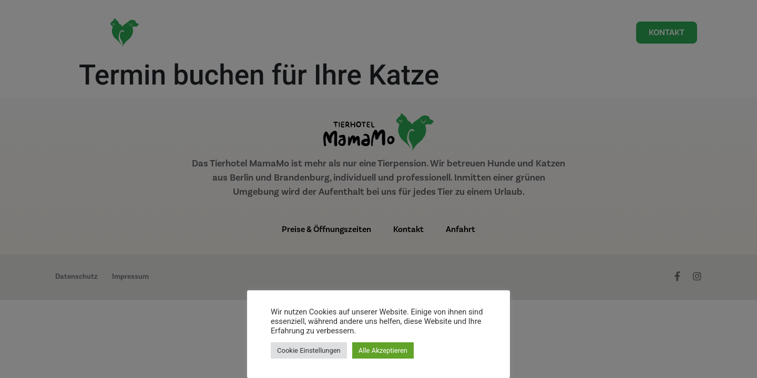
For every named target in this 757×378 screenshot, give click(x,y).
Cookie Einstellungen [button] (309, 350)
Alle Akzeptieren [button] (383, 350)
